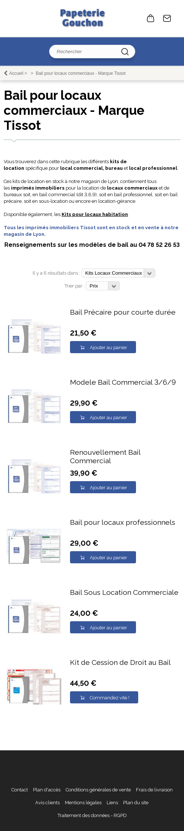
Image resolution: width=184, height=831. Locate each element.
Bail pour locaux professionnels (122, 522)
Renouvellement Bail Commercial (105, 456)
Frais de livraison (154, 789)
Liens (112, 802)
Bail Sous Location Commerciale (124, 592)
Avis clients (47, 802)
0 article (151, 18)
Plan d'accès (46, 789)
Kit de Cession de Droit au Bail (120, 662)
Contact (167, 18)
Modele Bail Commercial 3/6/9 (123, 382)
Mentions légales (83, 802)
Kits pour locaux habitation (95, 214)
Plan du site (135, 802)
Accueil (16, 73)
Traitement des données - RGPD (92, 815)
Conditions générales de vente (98, 789)
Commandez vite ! (109, 697)
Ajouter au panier (108, 347)
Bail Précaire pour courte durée (123, 312)
